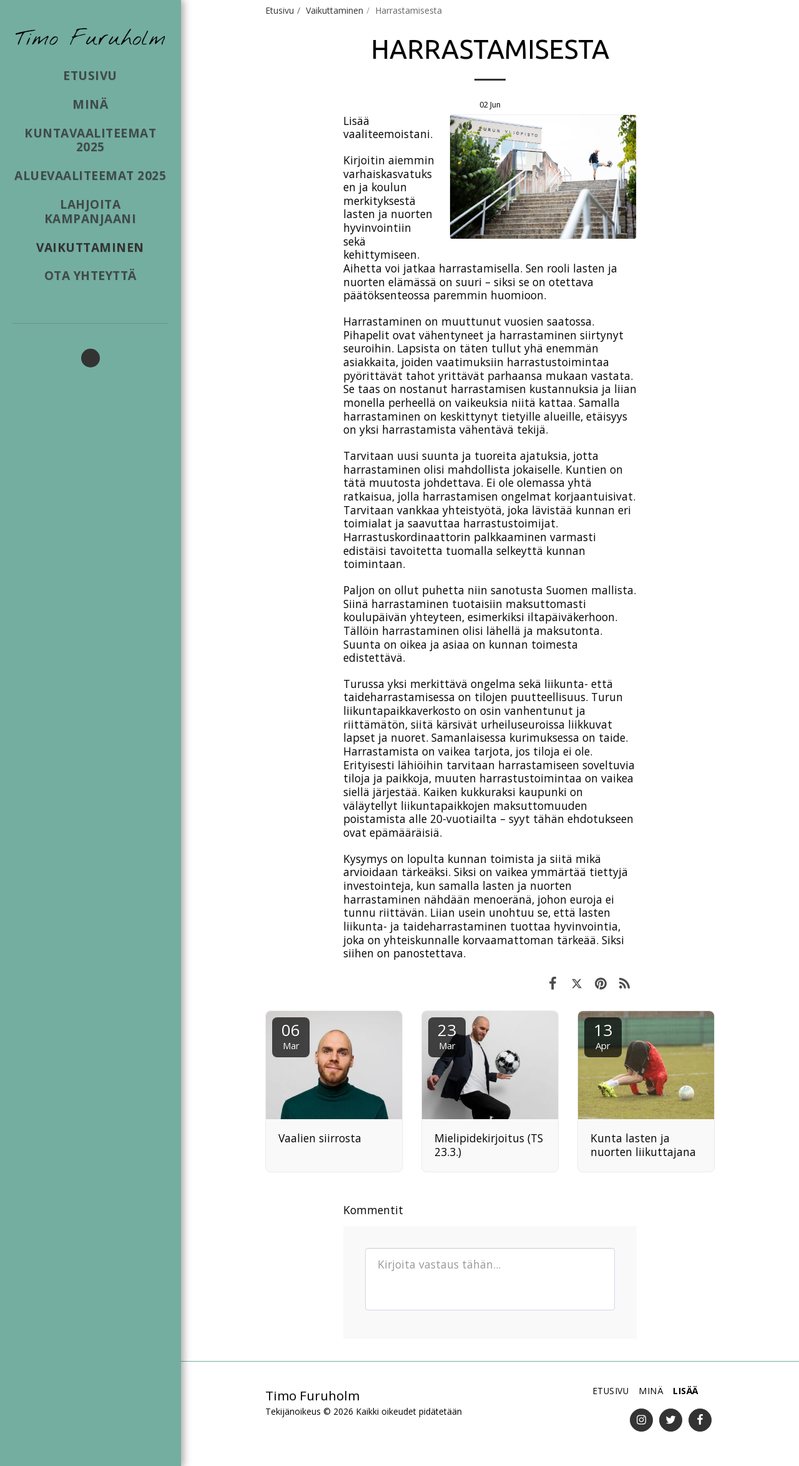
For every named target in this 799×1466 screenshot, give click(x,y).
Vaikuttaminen (334, 10)
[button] (90, 358)
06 (291, 1035)
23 (447, 1035)
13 (603, 1035)
